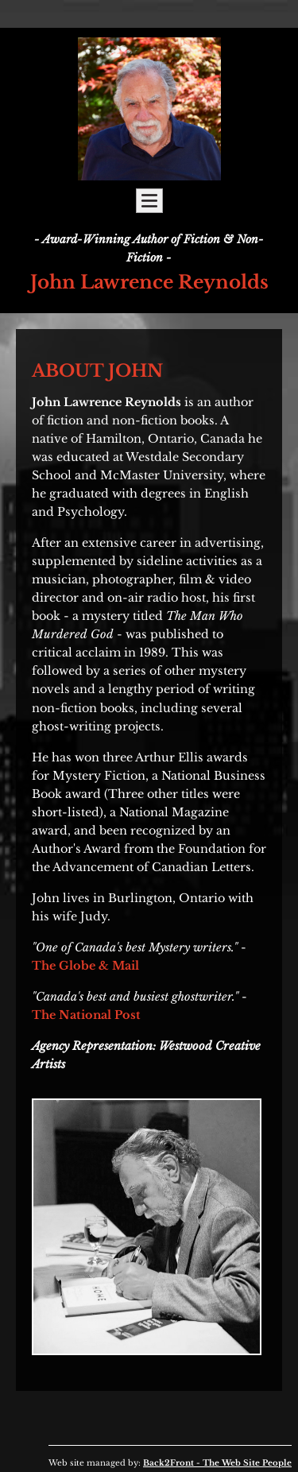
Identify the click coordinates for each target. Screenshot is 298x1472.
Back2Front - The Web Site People (217, 1463)
